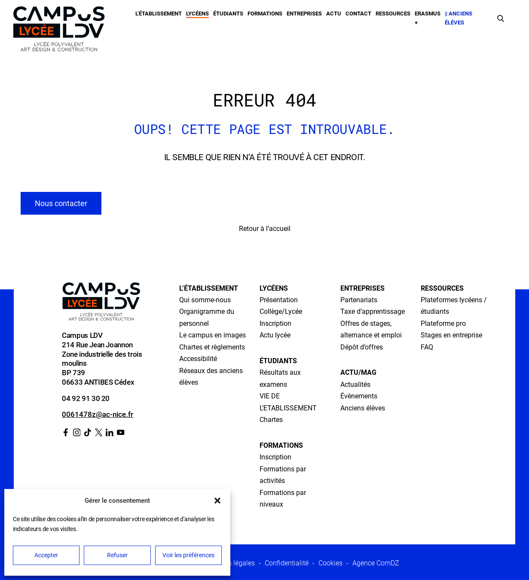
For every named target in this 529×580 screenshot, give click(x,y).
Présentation (279, 300)
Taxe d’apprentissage (372, 311)
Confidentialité (287, 563)
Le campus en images (212, 335)
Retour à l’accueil (264, 229)
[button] (217, 500)
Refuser (117, 555)
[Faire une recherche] (500, 18)
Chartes (271, 420)
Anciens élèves (362, 408)
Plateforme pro (443, 323)
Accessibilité (198, 359)
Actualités (355, 384)
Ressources (393, 13)
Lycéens (197, 13)
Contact (358, 13)
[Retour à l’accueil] (58, 30)
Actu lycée (275, 335)
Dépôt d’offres (361, 347)
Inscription (275, 323)
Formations (265, 13)
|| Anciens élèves (458, 18)
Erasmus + (427, 18)
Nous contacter (61, 203)
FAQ (427, 347)
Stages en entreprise (451, 335)
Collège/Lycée (281, 311)
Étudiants (228, 13)
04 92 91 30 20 (86, 398)
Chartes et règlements (212, 347)
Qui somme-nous (205, 300)
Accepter (46, 555)
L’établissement (158, 13)
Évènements (358, 396)
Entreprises (304, 13)
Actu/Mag (358, 372)
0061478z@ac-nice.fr (97, 414)
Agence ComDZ (375, 563)
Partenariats (358, 300)
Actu (333, 13)
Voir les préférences (188, 555)
